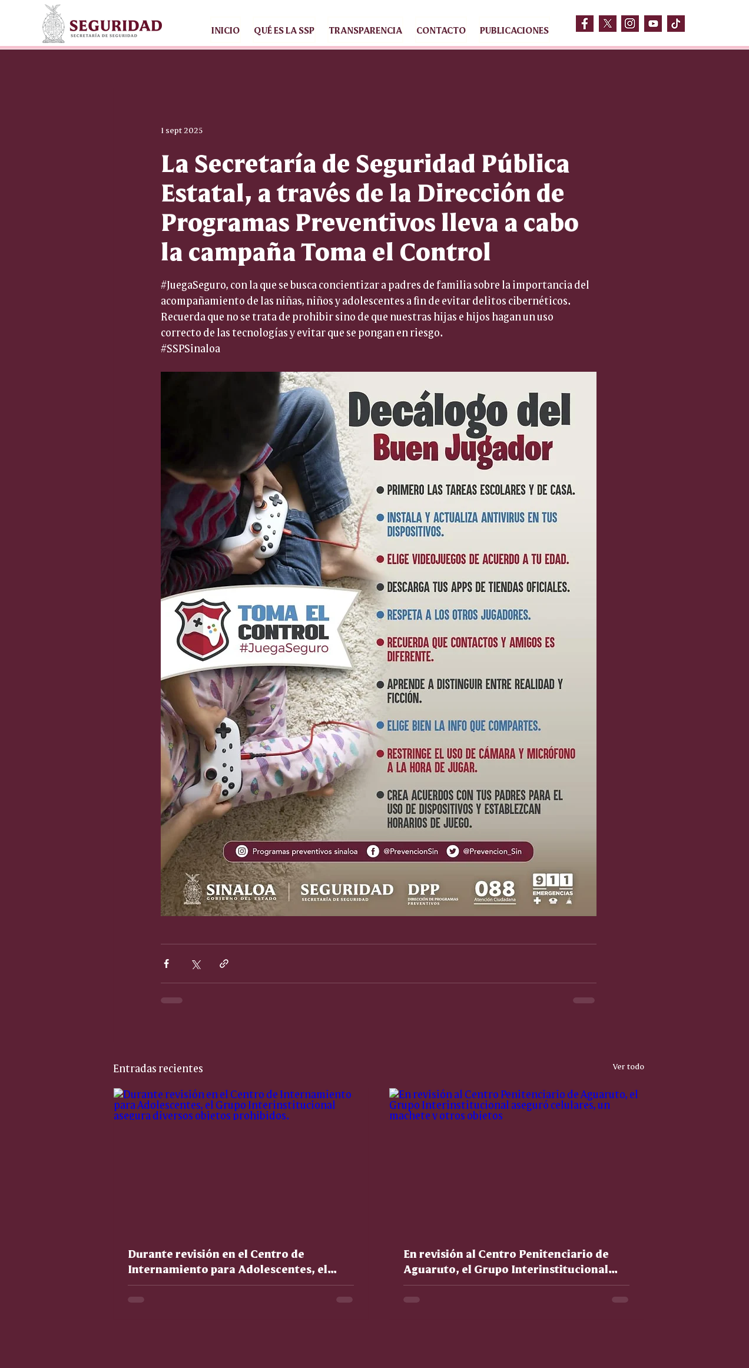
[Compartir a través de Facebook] (166, 963)
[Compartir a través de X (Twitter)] (195, 963)
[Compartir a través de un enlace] (224, 963)
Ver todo (628, 1066)
